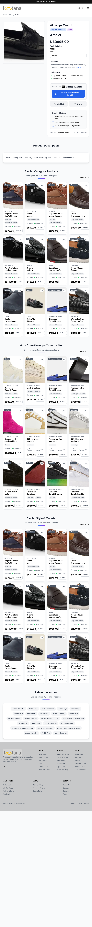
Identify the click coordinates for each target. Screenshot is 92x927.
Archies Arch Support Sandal (22, 728)
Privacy (73, 803)
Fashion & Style (8, 791)
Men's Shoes (43, 767)
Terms (80, 803)
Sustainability (7, 785)
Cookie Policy (38, 791)
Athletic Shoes (80, 767)
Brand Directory (62, 770)
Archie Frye (33, 709)
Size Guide (79, 754)
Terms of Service (39, 788)
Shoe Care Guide (63, 754)
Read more (80, 67)
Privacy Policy (38, 785)
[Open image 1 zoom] (24, 42)
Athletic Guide (8, 788)
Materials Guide (62, 757)
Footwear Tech (80, 770)
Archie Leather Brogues (50, 718)
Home (5, 15)
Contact (66, 788)
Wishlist (59, 104)
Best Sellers (43, 760)
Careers (66, 791)
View (18, 231)
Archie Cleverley (18, 709)
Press (65, 794)
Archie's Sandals (48, 709)
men (10, 15)
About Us (66, 785)
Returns (77, 760)
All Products (43, 754)
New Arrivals (43, 757)
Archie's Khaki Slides (45, 728)
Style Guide (61, 767)
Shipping (78, 757)
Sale (40, 764)
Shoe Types (61, 760)
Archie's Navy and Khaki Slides (68, 728)
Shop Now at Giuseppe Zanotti (67, 93)
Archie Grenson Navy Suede (73, 718)
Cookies (86, 803)
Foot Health (61, 764)
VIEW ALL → (84, 177)
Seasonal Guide (80, 764)
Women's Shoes (45, 770)
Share (78, 104)
